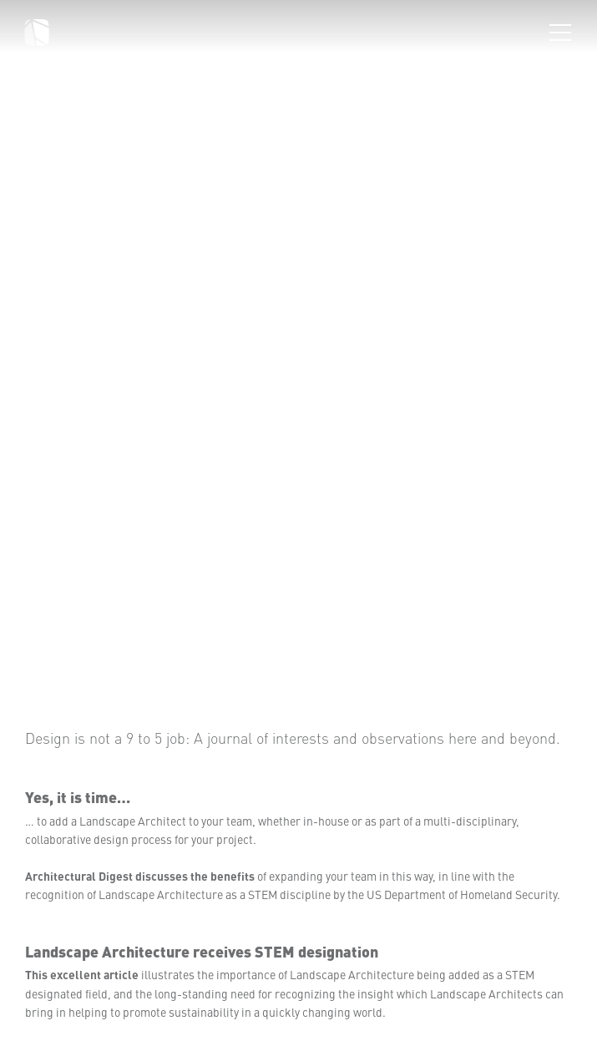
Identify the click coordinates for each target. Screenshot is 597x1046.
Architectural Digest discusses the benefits (140, 875)
